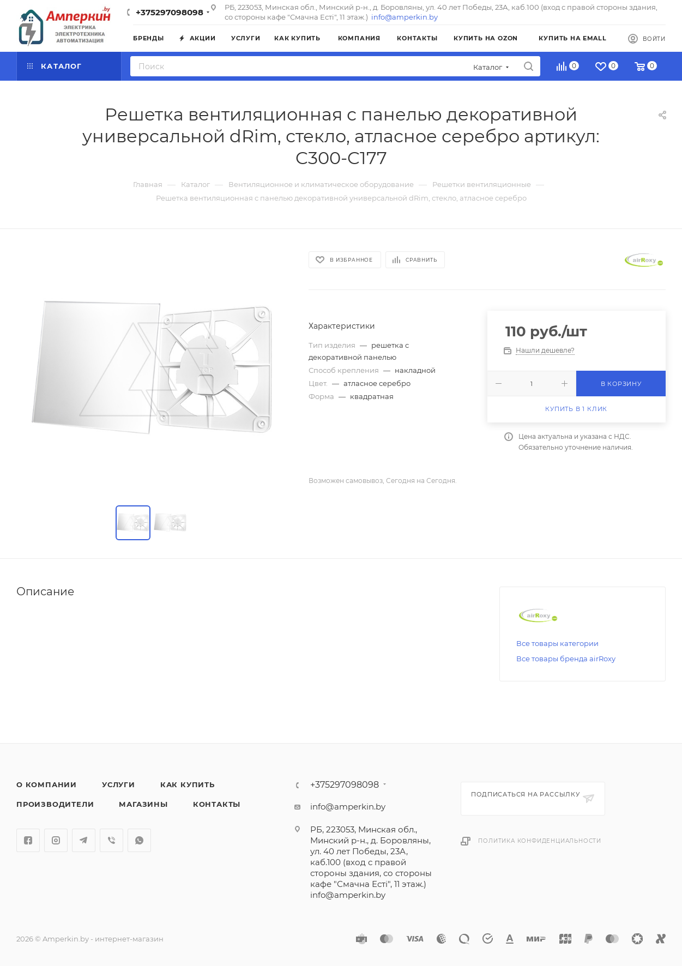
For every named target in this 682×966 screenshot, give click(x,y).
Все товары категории (557, 643)
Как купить (187, 784)
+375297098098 (169, 12)
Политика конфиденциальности (539, 840)
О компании (46, 784)
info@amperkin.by (404, 17)
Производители (55, 804)
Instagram (56, 840)
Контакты (216, 804)
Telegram (83, 840)
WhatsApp (139, 840)
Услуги (118, 784)
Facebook (28, 840)
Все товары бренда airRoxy (565, 658)
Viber (111, 840)
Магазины (143, 804)
